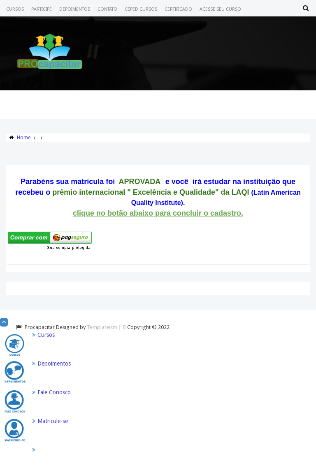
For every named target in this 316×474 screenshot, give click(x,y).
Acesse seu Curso (220, 9)
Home (23, 137)
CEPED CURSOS (141, 9)
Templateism (102, 327)
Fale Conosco (54, 392)
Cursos (15, 9)
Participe (41, 9)
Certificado (178, 9)
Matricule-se (52, 421)
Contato (107, 9)
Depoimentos (74, 9)
